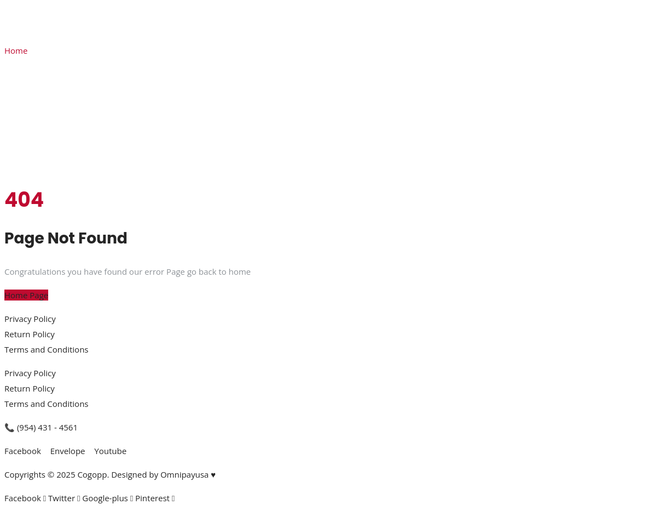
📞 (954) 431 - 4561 (41, 427)
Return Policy (29, 333)
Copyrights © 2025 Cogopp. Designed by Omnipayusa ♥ (110, 474)
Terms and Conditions (46, 349)
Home (15, 50)
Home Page (26, 295)
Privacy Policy (30, 318)
